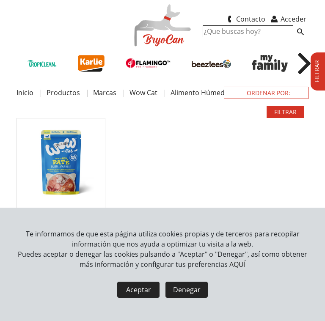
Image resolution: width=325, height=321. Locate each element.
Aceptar (138, 289)
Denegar (187, 289)
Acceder (288, 19)
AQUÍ (237, 264)
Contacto (245, 19)
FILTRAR (285, 112)
